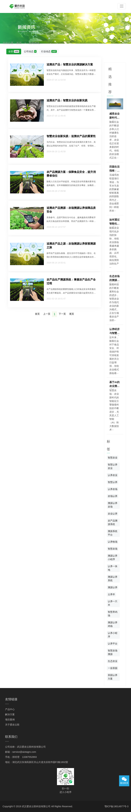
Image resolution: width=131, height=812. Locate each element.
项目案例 (10, 719)
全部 (13, 51)
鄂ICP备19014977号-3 (116, 806)
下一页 (62, 314)
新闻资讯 (34, 43)
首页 (19, 43)
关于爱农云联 (12, 724)
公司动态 (30, 51)
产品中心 (10, 709)
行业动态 (49, 51)
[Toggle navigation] (122, 6)
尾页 (71, 314)
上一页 (46, 314)
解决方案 (10, 714)
